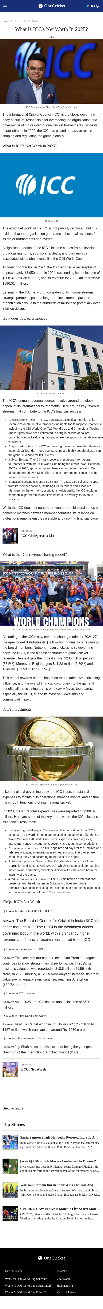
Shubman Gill (65, 1285)
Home (6, 21)
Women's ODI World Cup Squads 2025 (28, 1285)
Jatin (51, 37)
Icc (16, 21)
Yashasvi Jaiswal (67, 1292)
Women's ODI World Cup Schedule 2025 (28, 1279)
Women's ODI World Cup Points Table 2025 (28, 1292)
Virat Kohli (63, 1279)
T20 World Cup (39, 839)
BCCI (21, 653)
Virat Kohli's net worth (31, 1024)
